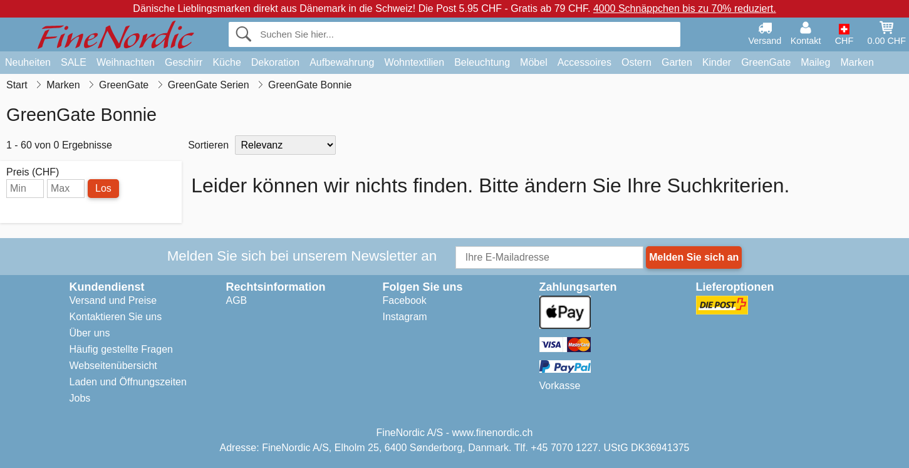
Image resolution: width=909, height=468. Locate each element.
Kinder (716, 62)
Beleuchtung (482, 62)
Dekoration (275, 62)
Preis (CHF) (32, 172)
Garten (677, 62)
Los (103, 188)
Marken (856, 62)
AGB (236, 300)
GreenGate (766, 62)
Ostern (636, 62)
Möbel (534, 62)
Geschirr (183, 62)
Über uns (90, 333)
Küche (226, 62)
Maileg (815, 62)
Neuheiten (28, 62)
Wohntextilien (414, 62)
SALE (73, 62)
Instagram (405, 316)
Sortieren (208, 145)
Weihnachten (125, 62)
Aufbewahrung (341, 62)
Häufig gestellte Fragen (121, 349)
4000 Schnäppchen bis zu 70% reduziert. (684, 8)
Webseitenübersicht (113, 365)
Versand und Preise (113, 300)
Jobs (80, 398)
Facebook (405, 300)
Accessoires (584, 62)
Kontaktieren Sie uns (116, 316)
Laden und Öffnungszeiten (128, 382)
